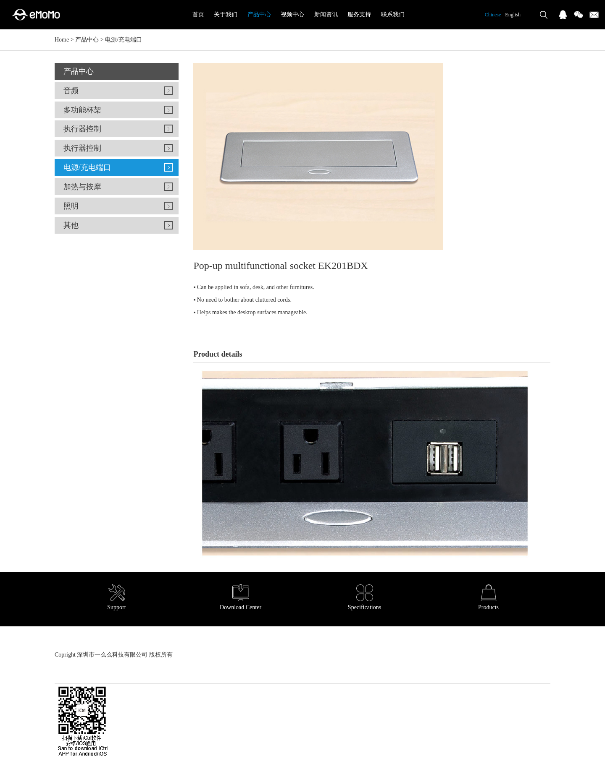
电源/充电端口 (123, 39)
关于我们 (225, 14)
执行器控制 (82, 129)
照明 (71, 206)
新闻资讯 (326, 14)
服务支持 (359, 14)
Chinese (493, 15)
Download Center (240, 597)
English (513, 15)
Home (62, 39)
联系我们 (393, 14)
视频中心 (292, 14)
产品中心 (259, 14)
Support (116, 597)
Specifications (364, 597)
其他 (71, 225)
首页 (198, 14)
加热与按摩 (82, 186)
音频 (71, 90)
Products (488, 597)
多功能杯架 (82, 110)
